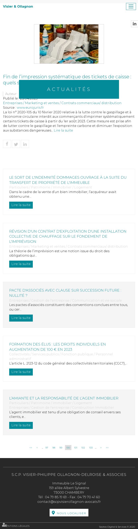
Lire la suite (63, 130)
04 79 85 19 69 (56, 497)
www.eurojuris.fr (30, 108)
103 (91, 447)
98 (53, 447)
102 (83, 447)
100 (68, 447)
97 (46, 447)
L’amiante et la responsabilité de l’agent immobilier (63, 398)
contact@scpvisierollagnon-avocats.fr (69, 502)
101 (75, 447)
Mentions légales (17, 526)
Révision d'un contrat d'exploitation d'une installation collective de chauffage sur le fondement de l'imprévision (67, 236)
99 (60, 447)
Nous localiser (71, 513)
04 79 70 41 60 (88, 497)
